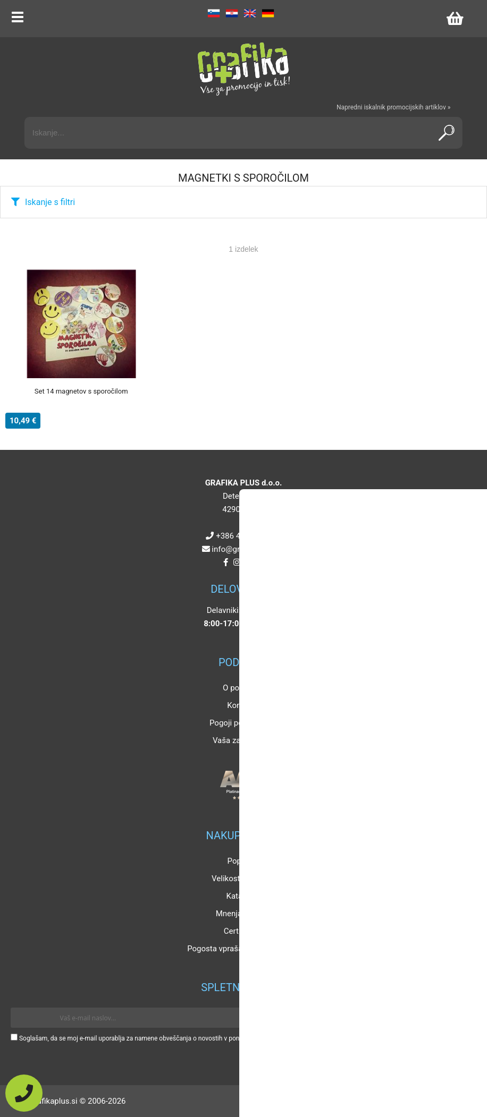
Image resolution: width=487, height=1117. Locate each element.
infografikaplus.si (246, 549)
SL (213, 13)
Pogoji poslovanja (240, 723)
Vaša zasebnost (241, 740)
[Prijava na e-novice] (461, 1018)
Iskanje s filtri (50, 202)
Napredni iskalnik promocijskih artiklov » (393, 107)
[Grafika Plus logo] (243, 69)
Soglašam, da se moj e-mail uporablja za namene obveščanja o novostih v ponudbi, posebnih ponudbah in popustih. (182, 1038)
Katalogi (241, 896)
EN (250, 13)
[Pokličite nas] (24, 1093)
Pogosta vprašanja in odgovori (241, 948)
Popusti (241, 861)
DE (268, 13)
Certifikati (241, 931)
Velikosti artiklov (241, 878)
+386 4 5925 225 (245, 536)
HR (231, 13)
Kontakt (241, 705)
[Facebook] (225, 562)
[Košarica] (455, 18)
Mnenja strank (241, 913)
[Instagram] (236, 562)
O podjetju (241, 688)
